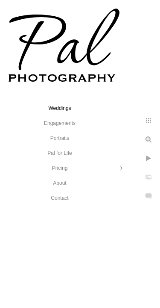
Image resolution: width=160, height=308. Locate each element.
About (59, 183)
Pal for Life (59, 153)
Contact (59, 198)
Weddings (59, 108)
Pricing (60, 168)
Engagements (60, 123)
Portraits (60, 138)
